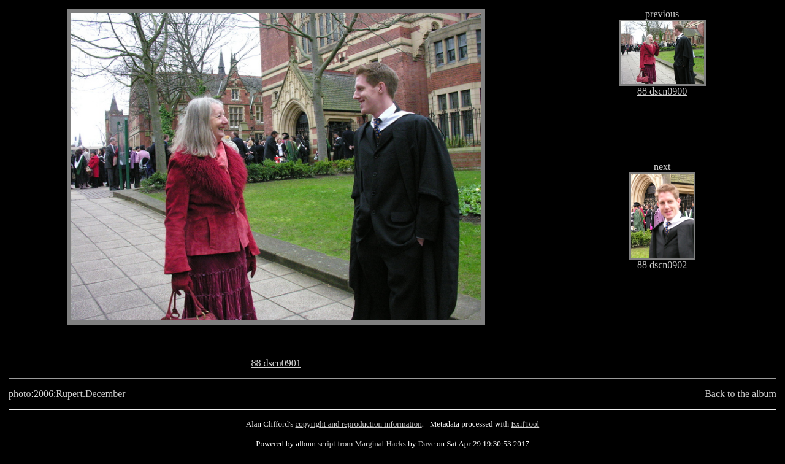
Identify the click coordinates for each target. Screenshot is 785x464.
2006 (43, 394)
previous (662, 14)
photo (20, 394)
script (326, 443)
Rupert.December (90, 394)
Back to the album (740, 394)
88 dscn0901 (276, 363)
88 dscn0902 (662, 265)
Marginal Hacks (380, 443)
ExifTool (525, 423)
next (662, 166)
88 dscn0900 (662, 91)
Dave (426, 443)
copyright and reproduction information (359, 423)
